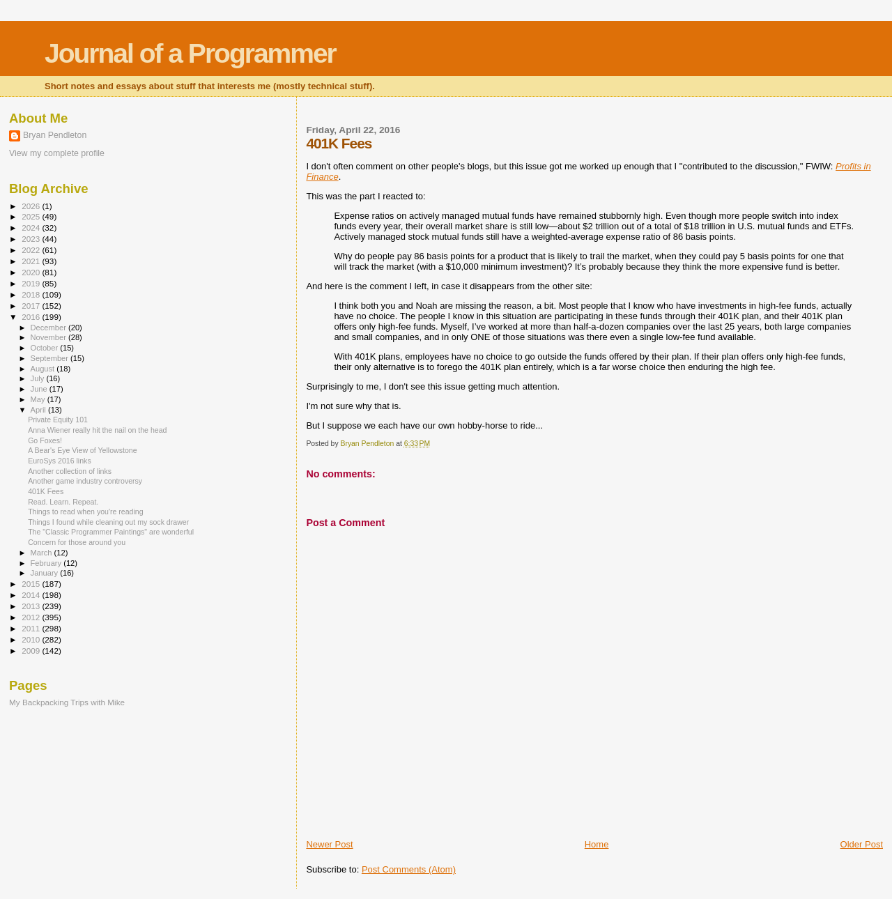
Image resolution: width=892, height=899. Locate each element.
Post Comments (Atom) (409, 869)
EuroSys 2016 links (59, 460)
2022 (32, 249)
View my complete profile (57, 153)
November (49, 337)
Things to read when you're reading (86, 511)
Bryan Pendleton (54, 135)
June (40, 389)
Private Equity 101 (58, 419)
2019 (32, 283)
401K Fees (45, 491)
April (39, 410)
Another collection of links (70, 471)
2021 (32, 261)
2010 (32, 639)
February (47, 563)
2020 (32, 272)
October (46, 348)
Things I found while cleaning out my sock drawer (108, 522)
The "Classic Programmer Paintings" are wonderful (111, 532)
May (39, 399)
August (44, 368)
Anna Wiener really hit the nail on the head (97, 430)
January (46, 573)
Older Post (861, 844)
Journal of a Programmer (190, 53)
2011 (32, 628)
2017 (32, 305)
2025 (32, 216)
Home (597, 844)
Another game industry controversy (85, 481)
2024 (32, 227)
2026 (32, 205)
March (42, 552)
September (51, 358)
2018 (32, 294)
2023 (32, 238)
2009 (32, 650)
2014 (32, 594)
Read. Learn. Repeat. (63, 502)
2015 (32, 583)
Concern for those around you (76, 542)
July (39, 378)
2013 (32, 605)
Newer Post (329, 844)
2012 (32, 617)
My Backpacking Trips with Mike (67, 702)
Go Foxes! (45, 440)
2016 (32, 316)
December (49, 327)
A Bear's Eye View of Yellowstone (82, 450)
